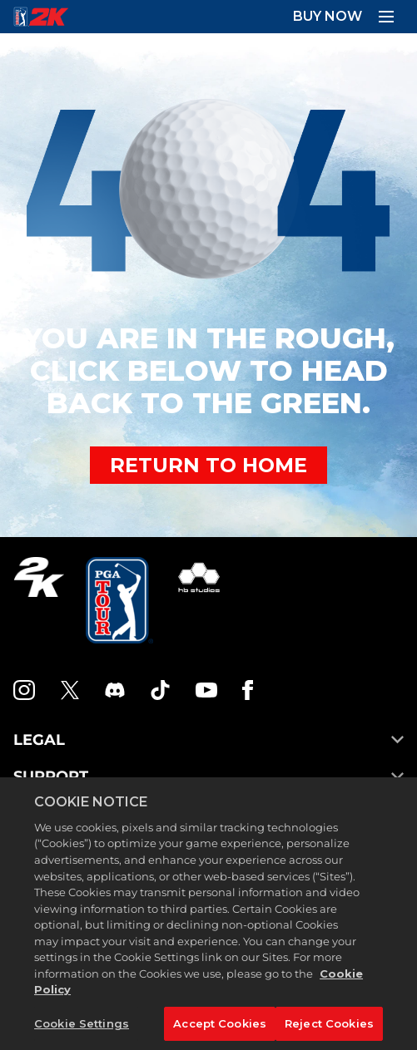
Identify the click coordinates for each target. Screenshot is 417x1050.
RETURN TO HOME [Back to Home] (208, 465)
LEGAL (208, 740)
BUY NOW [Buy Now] (327, 16)
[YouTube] (206, 690)
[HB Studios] (199, 600)
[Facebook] (247, 690)
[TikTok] (160, 690)
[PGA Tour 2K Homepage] (40, 17)
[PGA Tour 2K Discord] (115, 690)
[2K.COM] (38, 600)
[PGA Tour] (119, 600)
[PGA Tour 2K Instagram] (24, 690)
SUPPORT (208, 776)
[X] (70, 690)
